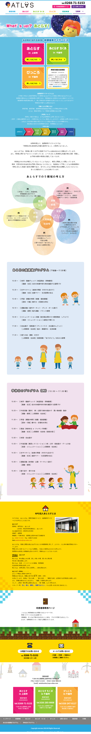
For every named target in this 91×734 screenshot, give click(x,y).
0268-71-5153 (19, 538)
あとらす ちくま (38, 12)
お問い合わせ (79, 6)
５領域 (79, 12)
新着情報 (11, 12)
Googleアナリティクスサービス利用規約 (43, 733)
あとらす (25, 12)
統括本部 (65, 12)
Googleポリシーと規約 (55, 733)
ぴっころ (52, 12)
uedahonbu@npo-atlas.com (23, 540)
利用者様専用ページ (62, 6)
